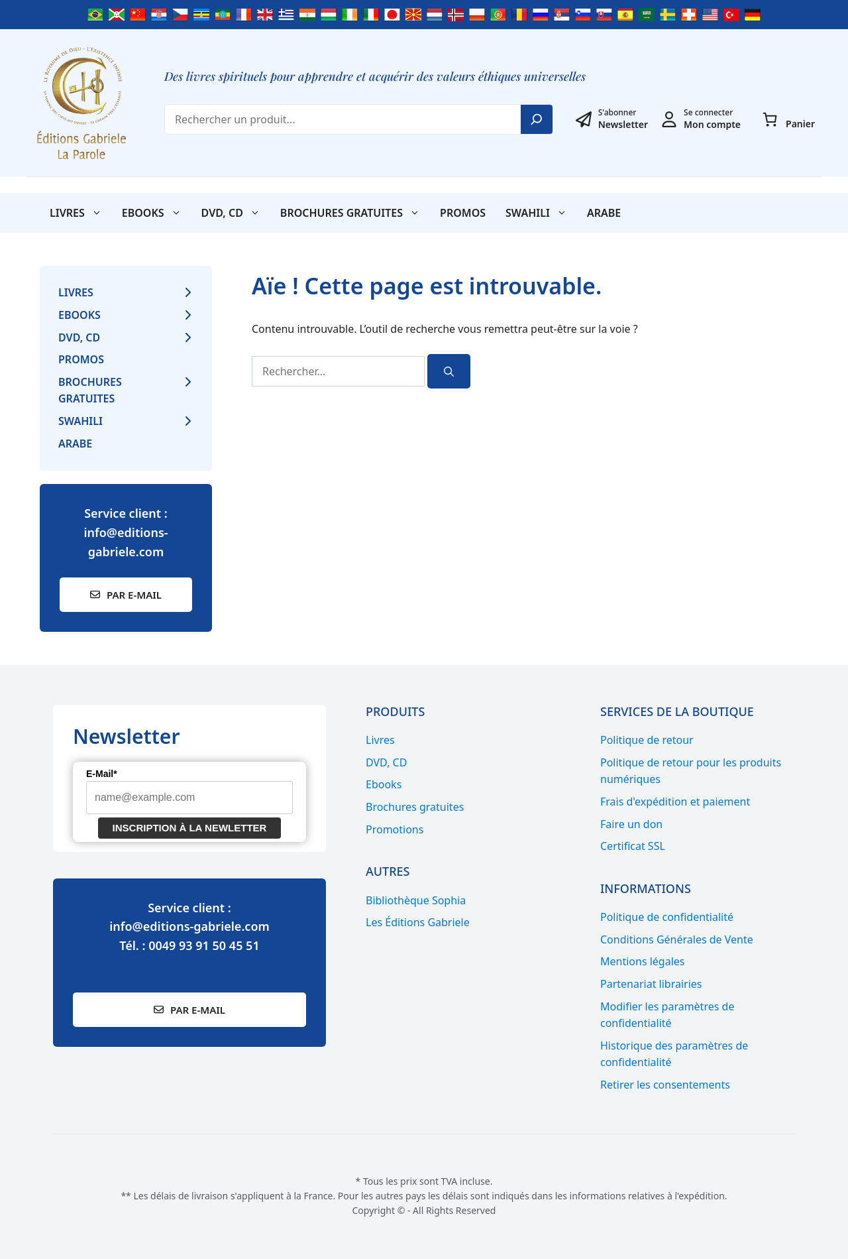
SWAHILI (541, 213)
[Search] (537, 119)
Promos (463, 213)
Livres (81, 213)
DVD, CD (235, 213)
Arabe (604, 213)
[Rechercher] (448, 371)
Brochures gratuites (355, 213)
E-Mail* (101, 773)
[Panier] (770, 119)
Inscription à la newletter (190, 827)
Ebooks (156, 213)
